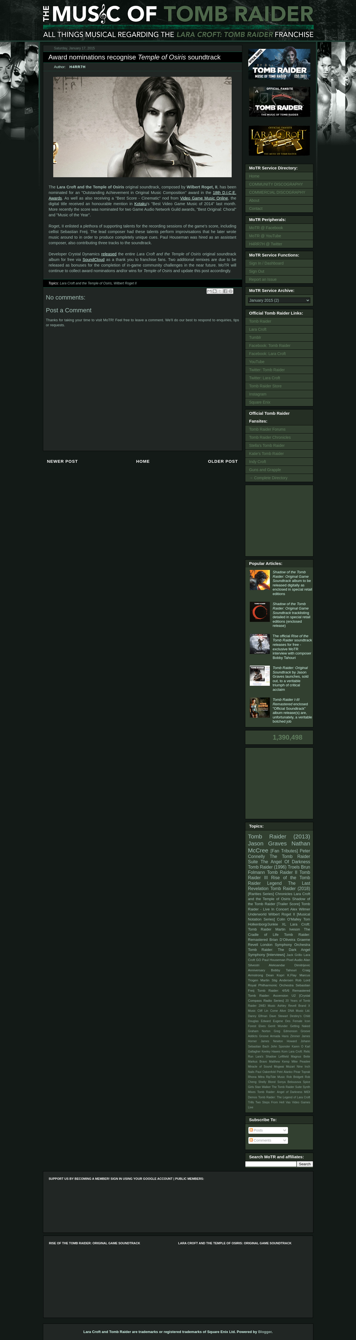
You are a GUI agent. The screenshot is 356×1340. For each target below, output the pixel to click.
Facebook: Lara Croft (267, 353)
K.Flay (291, 975)
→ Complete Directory (268, 478)
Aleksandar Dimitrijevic (289, 965)
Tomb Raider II (282, 872)
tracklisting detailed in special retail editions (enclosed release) (291, 615)
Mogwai (279, 1066)
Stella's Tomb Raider (267, 445)
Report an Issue (263, 279)
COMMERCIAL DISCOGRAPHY (277, 192)
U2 (294, 995)
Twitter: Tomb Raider (267, 370)
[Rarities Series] (261, 894)
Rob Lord (303, 980)
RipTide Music (275, 1076)
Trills (251, 1102)
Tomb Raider (260, 321)
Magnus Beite (300, 1056)
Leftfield (283, 1056)
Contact (256, 208)
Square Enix (259, 402)
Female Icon (301, 1021)
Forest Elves (257, 1026)
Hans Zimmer (291, 1036)
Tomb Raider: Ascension (268, 995)
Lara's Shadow (266, 1056)
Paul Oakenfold (266, 1071)
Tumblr (255, 337)
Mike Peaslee (301, 1061)
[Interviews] (276, 955)
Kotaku (140, 204)
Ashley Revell (286, 1005)
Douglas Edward (259, 1021)
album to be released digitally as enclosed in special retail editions (292, 583)
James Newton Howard (279, 1041)
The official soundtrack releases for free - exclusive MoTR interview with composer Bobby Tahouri (292, 647)
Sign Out (256, 271)
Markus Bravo (257, 1061)
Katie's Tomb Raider (266, 453)
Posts (256, 1130)
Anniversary (256, 970)
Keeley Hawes (270, 1051)
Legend (274, 883)
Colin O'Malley (289, 919)
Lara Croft (258, 329)
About (254, 200)
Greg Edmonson (285, 1031)
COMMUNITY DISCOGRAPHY (276, 184)
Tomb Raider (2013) (279, 836)
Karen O (297, 1046)
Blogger (265, 1332)
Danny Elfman (258, 1016)
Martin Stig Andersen (276, 980)
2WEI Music (267, 1005)
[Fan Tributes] (284, 850)
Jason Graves (267, 843)
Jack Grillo (294, 955)
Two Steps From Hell (269, 1102)
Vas (288, 1102)
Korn (285, 1051)
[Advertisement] (280, 520)
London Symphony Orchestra (285, 945)
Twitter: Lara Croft (264, 378)
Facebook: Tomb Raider (269, 345)
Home (143, 461)
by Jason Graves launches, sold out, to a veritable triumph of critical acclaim (291, 679)
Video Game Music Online (204, 198)
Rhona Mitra (256, 1076)
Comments (260, 1140)
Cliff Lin (263, 1010)
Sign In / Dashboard (266, 263)
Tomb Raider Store (265, 386)
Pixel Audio (294, 960)
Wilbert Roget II (125, 283)
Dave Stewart (278, 1016)
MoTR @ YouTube (265, 236)
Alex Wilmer (300, 909)
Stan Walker (263, 1087)
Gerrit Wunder (278, 1026)
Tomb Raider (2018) (290, 888)
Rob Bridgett (295, 1076)
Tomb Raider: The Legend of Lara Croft (284, 1097)
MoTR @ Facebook (266, 228)
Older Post (223, 461)
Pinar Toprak (302, 1071)
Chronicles (283, 894)
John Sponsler (280, 1046)
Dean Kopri (275, 975)
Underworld (257, 914)
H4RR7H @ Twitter (265, 244)
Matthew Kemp (279, 1061)
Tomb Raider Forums (267, 429)
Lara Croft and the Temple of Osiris (86, 283)
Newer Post (62, 461)
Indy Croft (257, 461)
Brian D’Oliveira (282, 940)
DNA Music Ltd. (299, 1010)
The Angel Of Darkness (285, 861)
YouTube (257, 361)
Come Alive (278, 1010)
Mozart (290, 1066)
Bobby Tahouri (284, 970)
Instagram (258, 394)
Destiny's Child (300, 1016)
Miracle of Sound (260, 1066)
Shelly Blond (267, 1081)
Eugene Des (281, 1021)
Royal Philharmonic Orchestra (271, 985)
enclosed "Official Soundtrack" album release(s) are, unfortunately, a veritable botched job (292, 710)
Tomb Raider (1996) (267, 867)
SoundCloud (94, 259)
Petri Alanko (285, 1071)
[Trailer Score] (288, 904)
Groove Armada (269, 1036)
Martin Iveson (287, 929)
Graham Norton (259, 1031)
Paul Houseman (273, 960)
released (109, 254)
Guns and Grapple (265, 470)
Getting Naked (300, 1026)
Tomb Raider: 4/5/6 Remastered (283, 990)
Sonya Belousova (289, 1081)
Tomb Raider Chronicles (270, 437)
